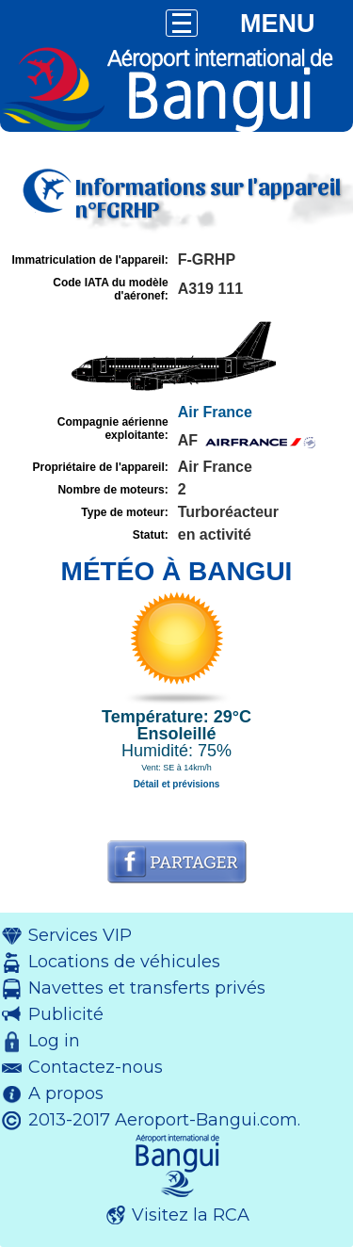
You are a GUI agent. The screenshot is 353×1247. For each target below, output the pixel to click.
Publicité (66, 1014)
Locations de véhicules (124, 961)
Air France (215, 412)
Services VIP (80, 935)
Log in (54, 1040)
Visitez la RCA (190, 1215)
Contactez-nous (95, 1067)
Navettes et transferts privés (146, 988)
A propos (66, 1093)
